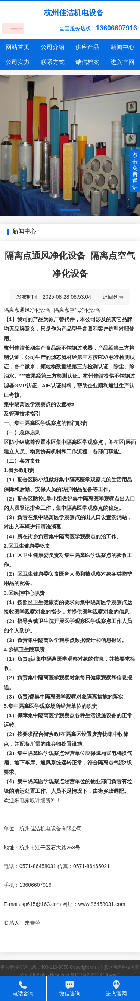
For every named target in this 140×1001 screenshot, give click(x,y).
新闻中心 (122, 47)
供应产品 (87, 47)
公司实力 (17, 62)
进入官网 (122, 62)
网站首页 (17, 47)
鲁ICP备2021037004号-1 (95, 974)
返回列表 (113, 297)
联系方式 (53, 62)
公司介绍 (53, 47)
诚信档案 (87, 62)
